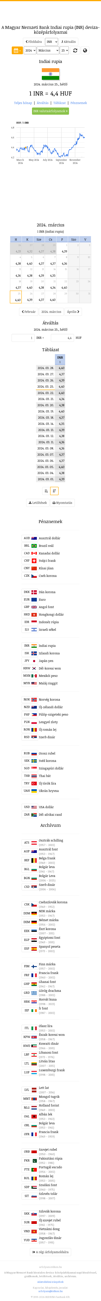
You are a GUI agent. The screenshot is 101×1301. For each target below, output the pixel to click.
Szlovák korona (50, 1211)
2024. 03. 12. (46, 436)
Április (73, 312)
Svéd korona (47, 761)
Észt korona (47, 929)
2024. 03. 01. (46, 479)
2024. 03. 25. (45, 386)
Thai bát (45, 776)
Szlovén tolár (48, 1194)
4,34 (53, 287)
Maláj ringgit (48, 683)
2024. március (51, 312)
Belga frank (47, 858)
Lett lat (44, 1088)
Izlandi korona (49, 653)
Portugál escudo (50, 1167)
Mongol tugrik (49, 1096)
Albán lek (45, 1114)
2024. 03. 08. (45, 448)
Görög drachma (50, 991)
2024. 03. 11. (46, 442)
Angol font (46, 607)
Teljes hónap (23, 103)
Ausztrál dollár (49, 538)
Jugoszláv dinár (50, 1238)
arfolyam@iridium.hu (50, 1291)
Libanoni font (48, 1052)
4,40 (29, 263)
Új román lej (47, 729)
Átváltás (43, 103)
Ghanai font (47, 982)
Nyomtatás (62, 503)
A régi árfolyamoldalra (50, 1252)
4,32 (29, 251)
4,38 (53, 251)
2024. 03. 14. (46, 424)
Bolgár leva (47, 867)
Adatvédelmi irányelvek (50, 1282)
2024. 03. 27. (46, 374)
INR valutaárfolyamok (50, 111)
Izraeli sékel (47, 629)
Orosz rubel (47, 753)
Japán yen (46, 661)
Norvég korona (49, 699)
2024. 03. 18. (46, 417)
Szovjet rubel (48, 1149)
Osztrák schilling (51, 840)
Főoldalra (33, 42)
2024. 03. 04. (45, 473)
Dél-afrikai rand (50, 814)
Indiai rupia (47, 646)
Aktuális (68, 42)
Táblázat (59, 103)
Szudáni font (48, 1185)
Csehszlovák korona (53, 902)
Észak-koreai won (52, 1035)
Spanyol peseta (49, 946)
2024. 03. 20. (45, 405)
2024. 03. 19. (46, 411)
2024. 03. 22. (46, 393)
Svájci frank (47, 560)
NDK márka (47, 911)
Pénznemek (79, 103)
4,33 (18, 251)
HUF (79, 338)
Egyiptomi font (49, 937)
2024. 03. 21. (46, 399)
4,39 (64, 251)
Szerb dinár (47, 737)
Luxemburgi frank (52, 1070)
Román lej (46, 1176)
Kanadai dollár (49, 553)
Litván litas (47, 1061)
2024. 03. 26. (46, 380)
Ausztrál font (48, 849)
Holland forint (49, 1105)
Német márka (49, 920)
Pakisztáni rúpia (50, 1158)
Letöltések (38, 503)
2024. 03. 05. (45, 467)
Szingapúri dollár (51, 768)
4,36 (64, 263)
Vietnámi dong (49, 1229)
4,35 (53, 275)
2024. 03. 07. (45, 454)
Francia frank (48, 973)
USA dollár (46, 807)
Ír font (43, 1008)
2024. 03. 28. (46, 368)
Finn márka (47, 964)
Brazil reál (46, 546)
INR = (40, 338)
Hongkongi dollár (51, 614)
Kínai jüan (46, 568)
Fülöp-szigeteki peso (53, 714)
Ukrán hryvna (49, 791)
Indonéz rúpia (49, 622)
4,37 (41, 251)
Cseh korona (48, 576)
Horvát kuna (48, 999)
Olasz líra (45, 1026)
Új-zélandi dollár (51, 707)
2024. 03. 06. (45, 461)
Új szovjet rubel (50, 1220)
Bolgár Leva (47, 876)
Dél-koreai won (50, 668)
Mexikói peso (48, 676)
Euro (42, 599)
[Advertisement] (50, 11)
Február (29, 312)
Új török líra (47, 783)
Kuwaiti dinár (49, 1043)
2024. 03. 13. (46, 430)
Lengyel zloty (48, 722)
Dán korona (47, 592)
